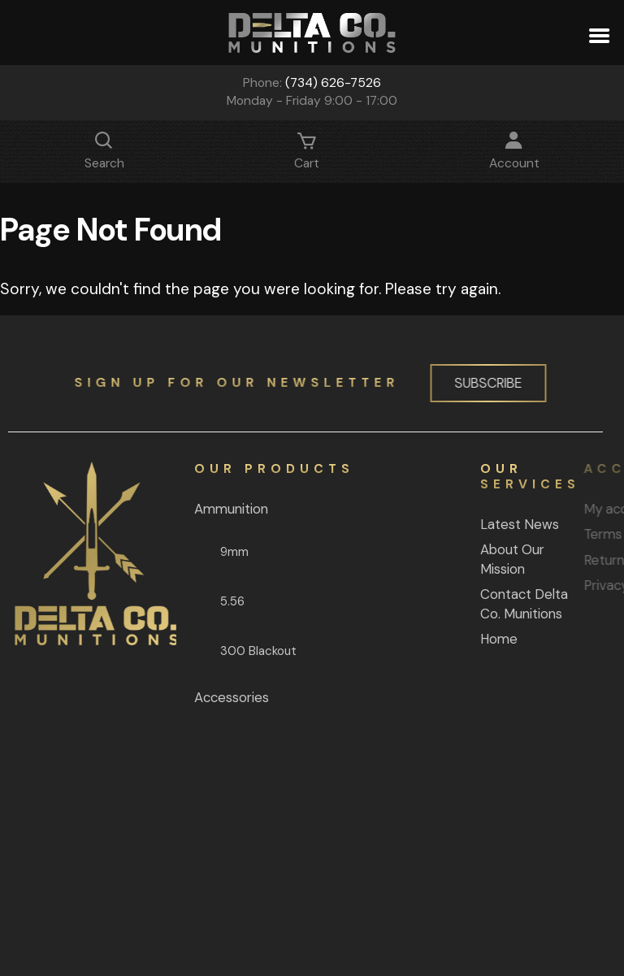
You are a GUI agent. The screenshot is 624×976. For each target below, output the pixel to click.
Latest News (489, 524)
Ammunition (220, 509)
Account (514, 155)
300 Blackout (247, 651)
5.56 (221, 601)
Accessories (220, 697)
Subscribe (483, 383)
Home (469, 639)
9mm (223, 552)
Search (104, 155)
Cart (306, 155)
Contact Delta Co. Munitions (494, 603)
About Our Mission (482, 559)
